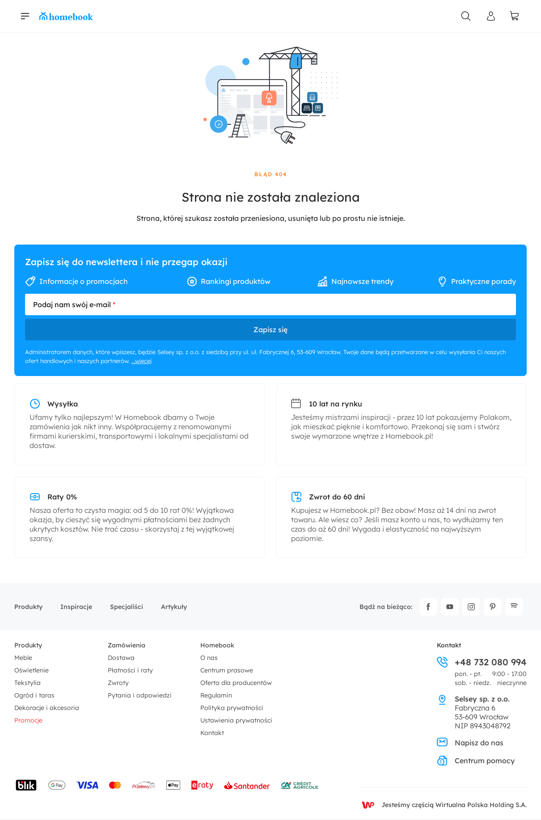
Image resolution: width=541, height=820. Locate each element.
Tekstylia (27, 683)
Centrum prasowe (226, 670)
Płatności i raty (130, 670)
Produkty (28, 607)
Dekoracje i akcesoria (46, 708)
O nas (209, 658)
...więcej (141, 360)
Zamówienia (126, 645)
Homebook (217, 645)
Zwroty (118, 683)
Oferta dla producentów (236, 683)
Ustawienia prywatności (236, 720)
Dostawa (121, 658)
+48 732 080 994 (482, 662)
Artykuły (174, 607)
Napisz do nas (470, 742)
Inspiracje (76, 607)
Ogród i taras (34, 695)
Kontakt (212, 733)
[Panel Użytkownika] (491, 16)
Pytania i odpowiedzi (140, 695)
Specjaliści (126, 607)
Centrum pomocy (476, 760)
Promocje (28, 720)
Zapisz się (270, 329)
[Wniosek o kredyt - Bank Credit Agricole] (299, 785)
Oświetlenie (31, 670)
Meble (23, 658)
